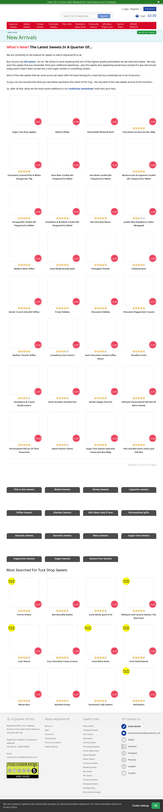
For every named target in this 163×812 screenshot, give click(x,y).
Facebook (132, 746)
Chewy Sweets (40, 25)
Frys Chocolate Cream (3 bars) (62, 661)
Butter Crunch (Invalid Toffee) (24, 311)
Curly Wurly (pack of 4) (100, 614)
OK (155, 805)
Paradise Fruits (138, 355)
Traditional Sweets (90, 730)
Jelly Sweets (88, 738)
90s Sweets (87, 775)
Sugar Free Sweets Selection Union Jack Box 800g (100, 450)
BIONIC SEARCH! (134, 25)
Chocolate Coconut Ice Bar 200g (139, 132)
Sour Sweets (88, 734)
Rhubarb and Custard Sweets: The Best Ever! (138, 616)
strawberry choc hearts (62, 355)
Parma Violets (24, 614)
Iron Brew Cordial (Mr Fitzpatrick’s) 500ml (101, 177)
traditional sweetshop (81, 88)
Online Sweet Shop (91, 751)
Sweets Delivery (51, 746)
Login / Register (131, 8)
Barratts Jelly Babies (62, 614)
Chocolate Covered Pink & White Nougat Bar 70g (24, 177)
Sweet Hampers (89, 755)
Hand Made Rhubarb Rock (100, 132)
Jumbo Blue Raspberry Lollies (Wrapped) (139, 223)
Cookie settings (140, 805)
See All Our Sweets (146, 32)
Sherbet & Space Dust (80, 25)
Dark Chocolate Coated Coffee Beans (100, 357)
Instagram (132, 753)
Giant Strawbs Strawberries (62, 401)
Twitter (131, 739)
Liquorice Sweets (13, 25)
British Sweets (89, 759)
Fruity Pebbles (62, 311)
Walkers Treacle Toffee (24, 355)
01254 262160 (134, 726)
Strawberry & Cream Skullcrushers (24, 403)
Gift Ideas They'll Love (107, 25)
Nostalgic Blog (89, 788)
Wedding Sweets (90, 767)
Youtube (131, 773)
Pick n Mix (67, 24)
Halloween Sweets (90, 784)
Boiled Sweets (26, 25)
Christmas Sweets (90, 779)
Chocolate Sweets (53, 25)
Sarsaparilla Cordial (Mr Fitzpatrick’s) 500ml (24, 223)
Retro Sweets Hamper (92, 792)
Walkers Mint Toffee (24, 268)
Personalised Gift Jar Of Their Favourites (24, 450)
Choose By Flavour (94, 25)
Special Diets (120, 25)
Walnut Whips (62, 132)
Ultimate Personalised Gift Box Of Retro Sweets (139, 403)
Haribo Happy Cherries (100, 401)
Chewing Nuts (139, 268)
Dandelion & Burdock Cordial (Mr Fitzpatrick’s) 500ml (62, 223)
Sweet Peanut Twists (62, 448)
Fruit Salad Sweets (138, 661)
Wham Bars (24, 704)
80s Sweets (87, 771)
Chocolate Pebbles (100, 311)
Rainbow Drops (62, 704)
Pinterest (132, 759)
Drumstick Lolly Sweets (101, 704)
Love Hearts (24, 661)
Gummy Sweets (89, 742)
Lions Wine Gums (101, 661)
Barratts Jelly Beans (101, 221)
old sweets (29, 61)
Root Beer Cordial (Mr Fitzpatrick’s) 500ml (62, 177)
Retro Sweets (88, 726)
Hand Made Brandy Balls (62, 268)
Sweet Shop (12, 32)
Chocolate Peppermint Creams (139, 311)
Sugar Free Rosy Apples (24, 132)
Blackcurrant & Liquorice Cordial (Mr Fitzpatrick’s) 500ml (138, 177)
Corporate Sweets (90, 763)
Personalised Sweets (91, 746)
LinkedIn (132, 766)
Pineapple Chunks (100, 268)
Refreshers (138, 704)
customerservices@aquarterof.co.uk (144, 733)
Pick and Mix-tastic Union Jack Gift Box (138, 450)
